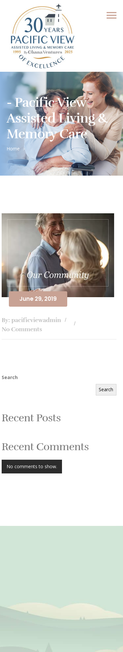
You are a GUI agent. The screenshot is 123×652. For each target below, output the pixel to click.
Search (10, 377)
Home (13, 148)
